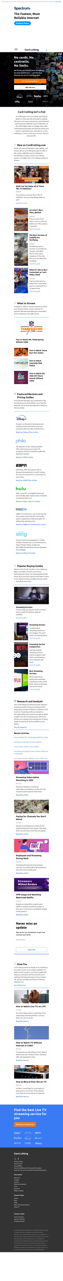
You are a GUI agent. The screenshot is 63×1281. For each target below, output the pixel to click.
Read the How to (22, 1021)
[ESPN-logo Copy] (45, 96)
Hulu (15, 1200)
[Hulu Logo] (37, 96)
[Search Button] (46, 49)
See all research (20, 727)
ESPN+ (16, 1198)
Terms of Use (18, 1163)
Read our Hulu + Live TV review (28, 501)
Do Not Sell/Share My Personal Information (28, 1168)
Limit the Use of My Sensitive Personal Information (30, 1170)
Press (16, 1186)
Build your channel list (25, 1124)
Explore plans (22, 23)
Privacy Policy (18, 1161)
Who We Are (30, 87)
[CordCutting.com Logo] (32, 49)
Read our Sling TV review (25, 553)
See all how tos (20, 985)
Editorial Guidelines (20, 1184)
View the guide (34, 229)
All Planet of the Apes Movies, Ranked (28, 742)
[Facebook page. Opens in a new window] (18, 1159)
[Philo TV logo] (29, 96)
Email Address (21, 940)
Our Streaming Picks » (30, 81)
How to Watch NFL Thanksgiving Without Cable (31, 737)
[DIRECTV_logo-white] (45, 101)
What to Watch (19, 1191)
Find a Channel (18, 1217)
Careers (16, 1182)
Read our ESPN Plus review (26, 480)
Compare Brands (19, 1221)
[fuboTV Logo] (31, 101)
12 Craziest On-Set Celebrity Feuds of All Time (31, 758)
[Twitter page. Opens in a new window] (15, 1159)
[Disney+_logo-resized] (19, 96)
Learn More (58, 1)
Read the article (21, 203)
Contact (16, 1180)
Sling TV (16, 1207)
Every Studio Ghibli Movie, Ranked (26, 747)
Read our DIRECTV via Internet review (31, 524)
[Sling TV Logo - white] (17, 101)
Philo (15, 1202)
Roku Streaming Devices (22, 1205)
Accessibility (18, 1166)
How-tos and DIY (19, 1219)
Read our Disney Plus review (27, 432)
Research (17, 1188)
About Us (17, 1178)
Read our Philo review (24, 457)
